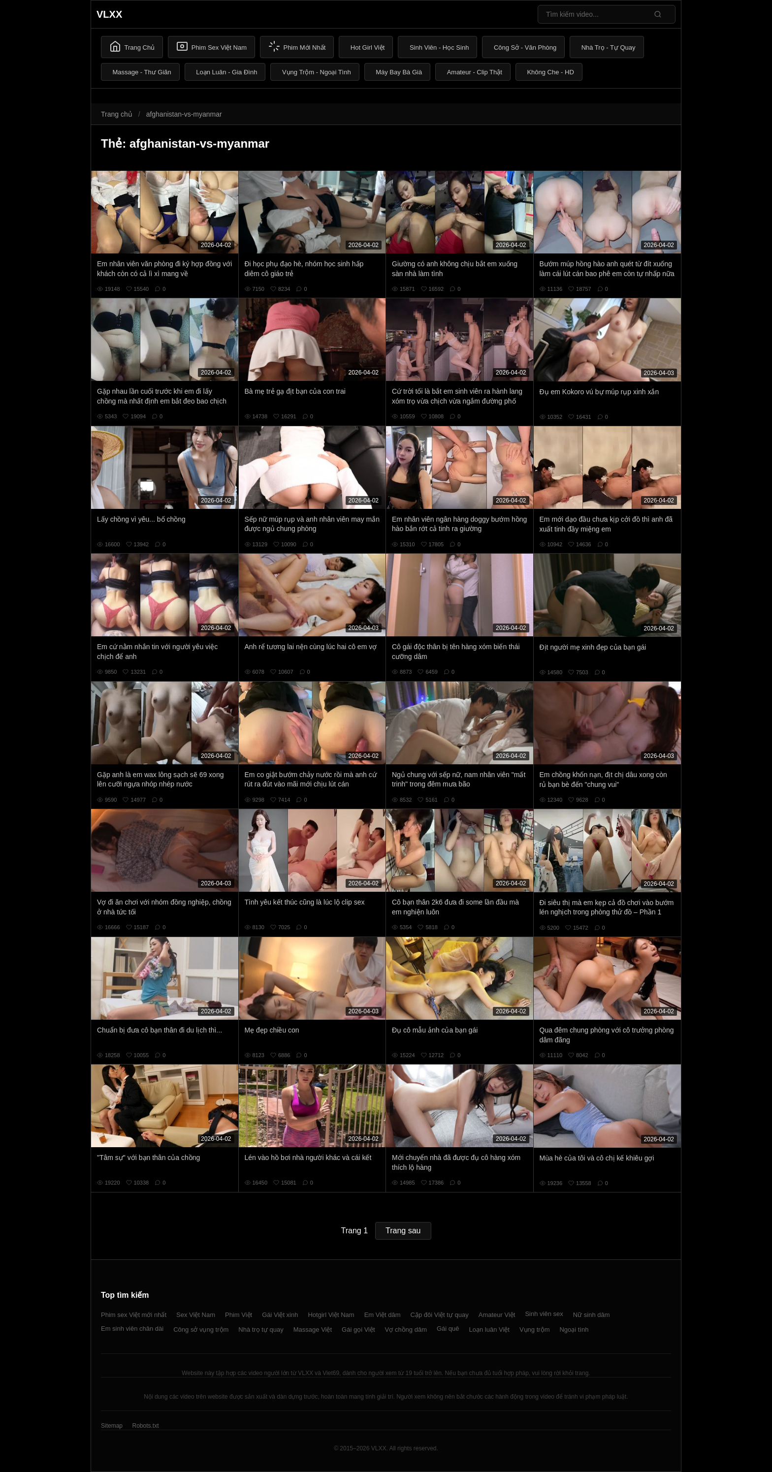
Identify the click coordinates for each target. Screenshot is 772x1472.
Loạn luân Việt (489, 1329)
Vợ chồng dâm (406, 1329)
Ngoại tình (573, 1329)
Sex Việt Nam (195, 1314)
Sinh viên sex (544, 1313)
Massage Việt (312, 1329)
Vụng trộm (534, 1329)
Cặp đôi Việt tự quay (440, 1314)
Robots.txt (145, 1425)
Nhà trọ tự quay (260, 1329)
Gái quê (448, 1328)
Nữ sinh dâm (591, 1314)
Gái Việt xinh (280, 1314)
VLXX (109, 14)
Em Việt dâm (382, 1314)
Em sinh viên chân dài (132, 1328)
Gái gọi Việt (358, 1329)
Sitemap (112, 1425)
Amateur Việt (497, 1314)
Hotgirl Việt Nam (331, 1314)
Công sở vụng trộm (200, 1329)
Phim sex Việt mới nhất (133, 1314)
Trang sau (403, 1230)
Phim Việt (238, 1314)
